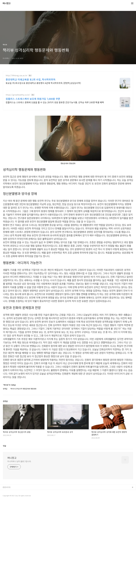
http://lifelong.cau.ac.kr (16, 75)
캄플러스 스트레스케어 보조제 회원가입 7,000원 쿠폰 (33, 98)
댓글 (4, 446)
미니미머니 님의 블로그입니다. (19, 461)
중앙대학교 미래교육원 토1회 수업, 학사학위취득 (31, 79)
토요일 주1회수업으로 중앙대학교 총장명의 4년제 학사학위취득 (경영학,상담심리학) (43, 82)
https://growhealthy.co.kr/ (18, 95)
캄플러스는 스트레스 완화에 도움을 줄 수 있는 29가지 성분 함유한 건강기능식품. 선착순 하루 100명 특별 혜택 (55, 102)
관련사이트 (7, 487)
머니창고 (7, 3)
